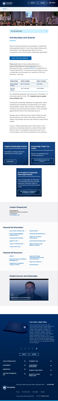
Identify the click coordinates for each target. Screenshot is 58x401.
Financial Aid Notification (37, 233)
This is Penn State (9, 361)
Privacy (17, 391)
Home (4, 9)
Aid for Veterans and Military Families (36, 244)
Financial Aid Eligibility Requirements (16, 234)
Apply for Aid (14, 241)
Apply (32, 3)
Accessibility (35, 391)
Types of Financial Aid (16, 243)
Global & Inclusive (35, 370)
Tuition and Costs (15, 246)
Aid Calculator (34, 264)
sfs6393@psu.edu (14, 215)
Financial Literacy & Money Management (18, 259)
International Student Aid (37, 241)
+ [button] (24, 361)
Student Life (33, 361)
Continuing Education (33, 366)
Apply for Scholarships (19, 58)
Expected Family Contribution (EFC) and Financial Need (37, 257)
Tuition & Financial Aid (10, 374)
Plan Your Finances (35, 261)
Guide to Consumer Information (36, 237)
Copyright (43, 391)
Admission (6, 369)
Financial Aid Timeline (16, 238)
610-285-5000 (50, 384)
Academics (7, 365)
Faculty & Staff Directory (34, 375)
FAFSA (32, 68)
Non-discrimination (26, 391)
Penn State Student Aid (17, 231)
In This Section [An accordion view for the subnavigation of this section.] (29, 31)
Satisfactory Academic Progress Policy (17, 264)
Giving (43, 3)
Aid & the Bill (33, 231)
